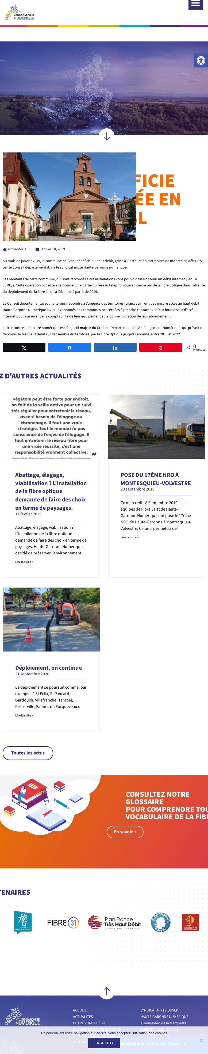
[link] (201, 60)
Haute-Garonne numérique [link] (97, 1021)
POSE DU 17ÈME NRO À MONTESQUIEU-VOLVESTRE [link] (156, 465)
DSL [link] (28, 235)
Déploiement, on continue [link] (48, 653)
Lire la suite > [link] (24, 548)
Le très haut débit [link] (89, 1009)
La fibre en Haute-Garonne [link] (97, 1015)
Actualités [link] (16, 235)
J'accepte (104, 1043)
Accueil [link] (80, 996)
